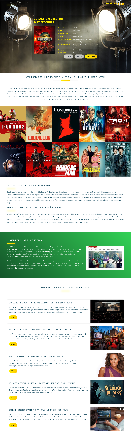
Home (11, 3)
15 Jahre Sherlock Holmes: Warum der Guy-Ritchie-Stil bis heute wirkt (42, 383)
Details (79, 56)
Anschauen (91, 56)
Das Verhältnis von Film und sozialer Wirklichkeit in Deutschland (40, 303)
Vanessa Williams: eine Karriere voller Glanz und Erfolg (36, 356)
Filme (19, 3)
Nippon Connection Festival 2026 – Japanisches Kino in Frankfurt (40, 330)
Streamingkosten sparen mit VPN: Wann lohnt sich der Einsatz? (39, 410)
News (27, 3)
